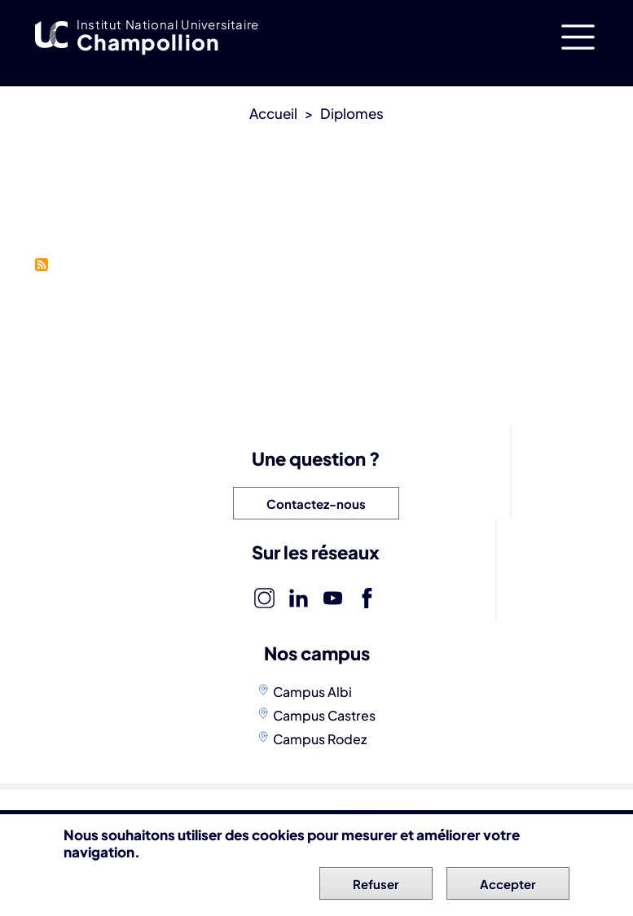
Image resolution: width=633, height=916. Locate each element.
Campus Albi (312, 691)
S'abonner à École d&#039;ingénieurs (41, 264)
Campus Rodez (320, 738)
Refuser (376, 887)
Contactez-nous (316, 503)
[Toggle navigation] (578, 37)
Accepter (508, 887)
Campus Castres (324, 715)
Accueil (273, 113)
